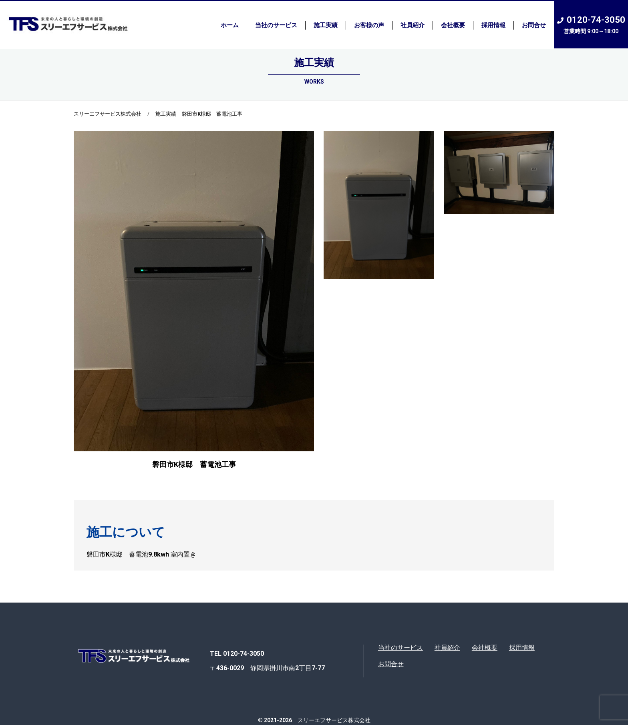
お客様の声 (369, 25)
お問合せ (534, 25)
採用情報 (493, 25)
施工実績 (326, 25)
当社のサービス (276, 25)
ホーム (230, 25)
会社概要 (453, 25)
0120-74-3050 (591, 25)
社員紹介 (413, 25)
